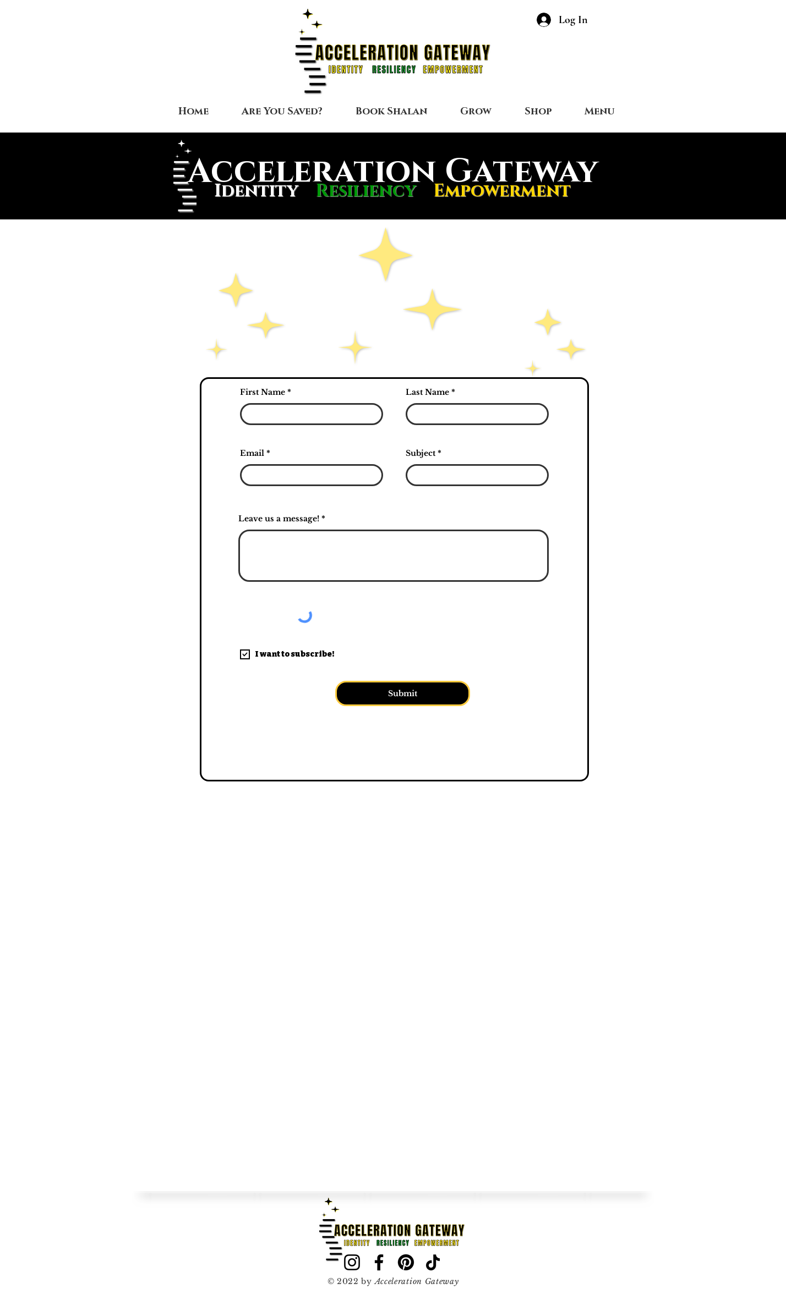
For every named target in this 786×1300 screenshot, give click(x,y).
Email (252, 453)
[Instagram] (352, 1262)
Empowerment (502, 191)
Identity (256, 191)
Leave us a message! (278, 518)
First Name (262, 392)
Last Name (427, 392)
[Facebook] (379, 1262)
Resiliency (374, 191)
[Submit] (402, 693)
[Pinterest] (406, 1262)
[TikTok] (433, 1262)
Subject (420, 453)
